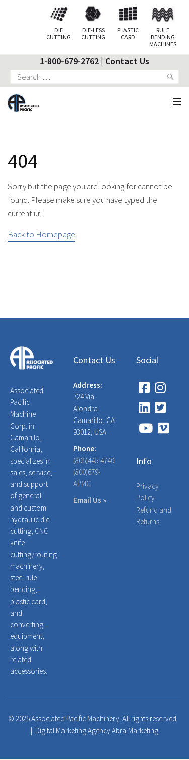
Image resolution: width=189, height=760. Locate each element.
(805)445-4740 (93, 460)
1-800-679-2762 (69, 61)
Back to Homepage (41, 234)
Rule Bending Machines (162, 29)
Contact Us (127, 61)
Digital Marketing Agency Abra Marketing (96, 730)
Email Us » (89, 500)
